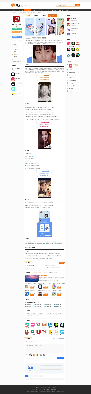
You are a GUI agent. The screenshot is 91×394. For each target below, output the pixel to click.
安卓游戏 (21, 10)
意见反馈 (42, 387)
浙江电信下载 (58, 306)
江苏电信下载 (38, 306)
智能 (26, 163)
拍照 (55, 243)
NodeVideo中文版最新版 (73, 85)
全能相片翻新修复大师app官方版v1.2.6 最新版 (30, 290)
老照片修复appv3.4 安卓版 (56, 290)
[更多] (57, 280)
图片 (28, 202)
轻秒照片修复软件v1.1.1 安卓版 (30, 283)
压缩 (47, 243)
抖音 (40, 202)
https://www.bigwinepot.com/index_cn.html (18, 58)
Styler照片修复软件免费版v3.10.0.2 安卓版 (44, 283)
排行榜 (67, 10)
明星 (48, 202)
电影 (55, 242)
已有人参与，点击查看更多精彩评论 (59, 338)
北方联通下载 (58, 304)
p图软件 (39, 38)
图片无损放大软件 (43, 275)
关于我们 (37, 387)
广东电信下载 (48, 306)
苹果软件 (41, 10)
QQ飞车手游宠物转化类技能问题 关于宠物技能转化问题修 (55, 313)
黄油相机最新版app (72, 75)
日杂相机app (71, 83)
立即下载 (31, 287)
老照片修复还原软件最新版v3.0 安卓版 (58, 283)
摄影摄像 (24, 12)
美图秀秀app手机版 (76, 64)
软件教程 (54, 10)
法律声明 (54, 387)
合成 (52, 119)
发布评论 (60, 358)
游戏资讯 (47, 10)
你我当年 (34, 38)
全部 (26, 376)
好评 (31, 376)
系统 (41, 258)
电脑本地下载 (28, 304)
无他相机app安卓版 (72, 80)
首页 (14, 10)
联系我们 (48, 387)
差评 (41, 376)
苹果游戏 (34, 10)
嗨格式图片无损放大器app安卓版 (75, 77)
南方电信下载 (48, 304)
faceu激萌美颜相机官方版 (73, 72)
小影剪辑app (71, 69)
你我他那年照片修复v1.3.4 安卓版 (44, 290)
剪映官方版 (71, 88)
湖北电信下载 (28, 306)
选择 (32, 156)
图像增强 (44, 38)
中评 (36, 376)
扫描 (33, 69)
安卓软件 (27, 10)
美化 (36, 116)
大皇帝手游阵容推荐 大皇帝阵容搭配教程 (33, 315)
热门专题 (61, 10)
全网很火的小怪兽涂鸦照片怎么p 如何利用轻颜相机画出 (35, 313)
